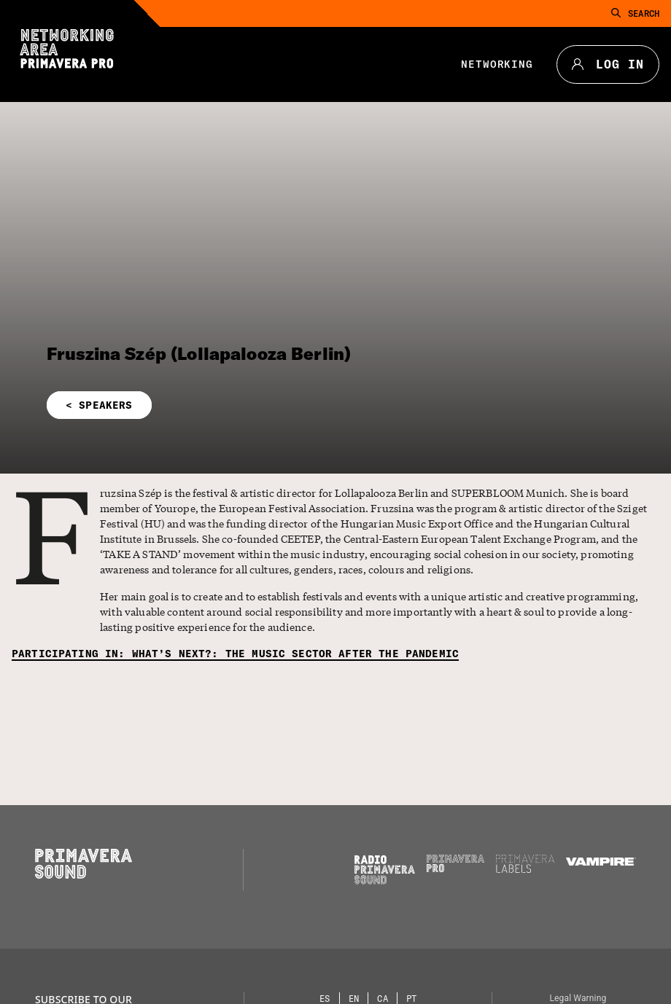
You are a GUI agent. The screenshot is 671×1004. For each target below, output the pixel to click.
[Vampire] (601, 862)
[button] (227, 405)
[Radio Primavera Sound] (384, 869)
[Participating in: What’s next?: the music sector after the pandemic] (235, 654)
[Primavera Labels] (525, 869)
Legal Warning (577, 998)
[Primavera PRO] (456, 868)
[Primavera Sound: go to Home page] (83, 875)
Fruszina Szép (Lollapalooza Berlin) (199, 353)
